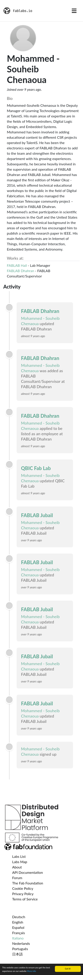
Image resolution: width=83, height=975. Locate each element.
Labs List (19, 856)
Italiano (18, 938)
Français (18, 933)
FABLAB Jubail (37, 515)
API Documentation (27, 872)
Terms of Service (25, 899)
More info (31, 971)
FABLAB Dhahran (20, 271)
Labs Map (19, 862)
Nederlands (21, 943)
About (17, 867)
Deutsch (18, 917)
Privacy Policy (23, 894)
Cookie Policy (22, 888)
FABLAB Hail (17, 265)
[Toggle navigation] (74, 10)
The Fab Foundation (27, 883)
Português (20, 949)
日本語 (17, 954)
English (17, 922)
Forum (17, 878)
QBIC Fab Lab (36, 468)
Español (18, 927)
